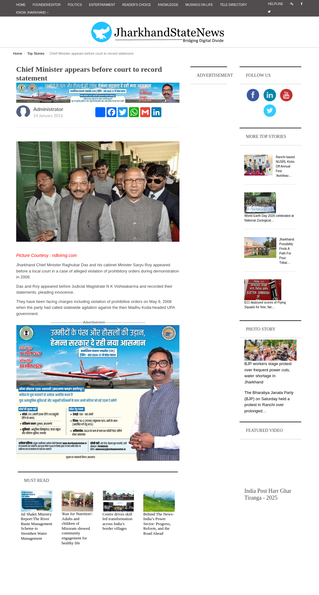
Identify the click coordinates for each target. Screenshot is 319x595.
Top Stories (35, 53)
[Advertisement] (209, 179)
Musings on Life (199, 5)
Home (21, 5)
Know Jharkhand (32, 12)
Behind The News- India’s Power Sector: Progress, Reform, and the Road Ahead (158, 524)
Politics (75, 5)
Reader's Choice (136, 5)
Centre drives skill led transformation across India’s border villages (117, 521)
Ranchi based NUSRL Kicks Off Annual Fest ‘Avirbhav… (285, 166)
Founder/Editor (47, 5)
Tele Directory (233, 5)
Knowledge (168, 5)
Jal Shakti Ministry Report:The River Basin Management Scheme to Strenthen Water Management (36, 526)
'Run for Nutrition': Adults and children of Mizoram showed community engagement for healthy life (77, 528)
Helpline (275, 4)
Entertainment (102, 5)
